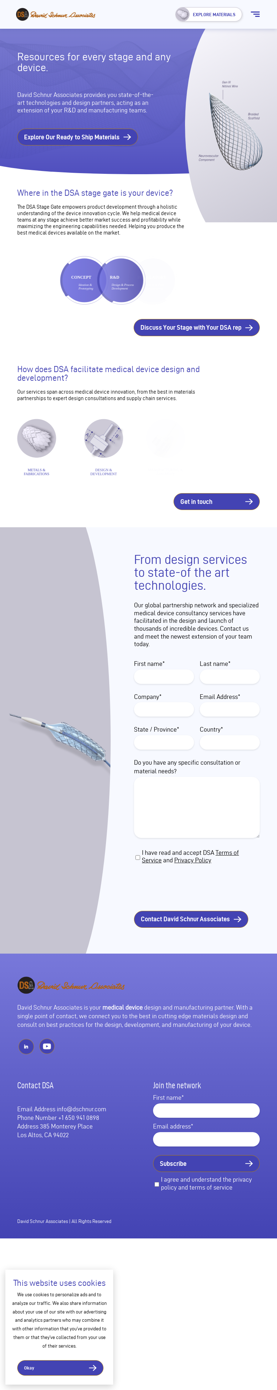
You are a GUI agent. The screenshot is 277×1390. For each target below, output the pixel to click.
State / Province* (156, 752)
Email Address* (220, 718)
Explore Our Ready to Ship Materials (72, 137)
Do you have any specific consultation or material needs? (187, 789)
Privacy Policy (192, 882)
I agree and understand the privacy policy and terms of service (206, 1205)
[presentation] (191, 910)
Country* (211, 752)
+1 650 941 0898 (78, 1139)
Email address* (173, 1148)
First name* (149, 685)
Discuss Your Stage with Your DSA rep (190, 327)
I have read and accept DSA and (190, 878)
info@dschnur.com (81, 1131)
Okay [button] (29, 1367)
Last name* (215, 685)
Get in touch (196, 523)
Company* (148, 718)
